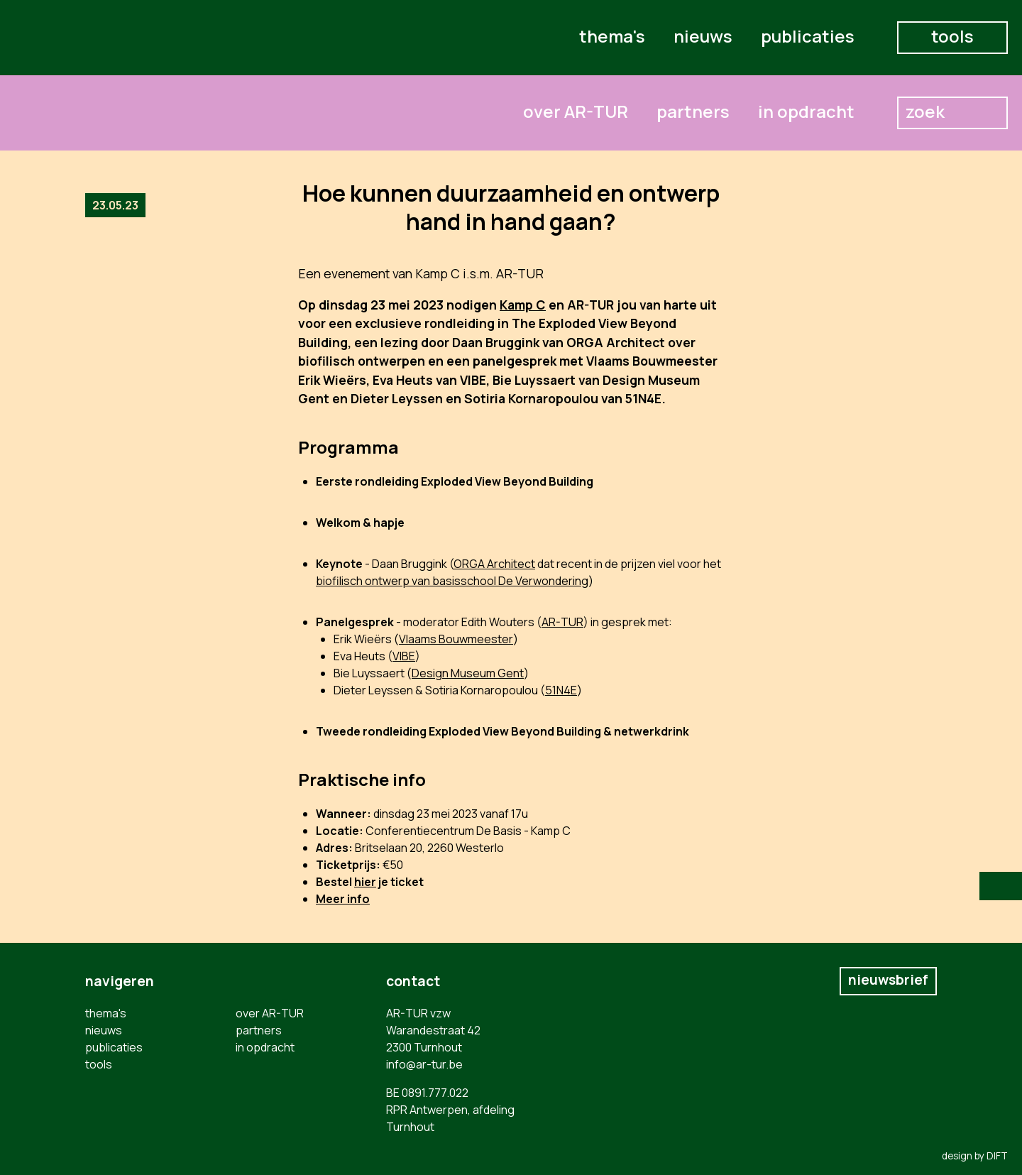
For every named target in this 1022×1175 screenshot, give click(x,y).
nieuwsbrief (888, 980)
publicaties (808, 36)
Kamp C (523, 304)
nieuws (703, 36)
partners (693, 111)
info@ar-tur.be (424, 1064)
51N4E (561, 690)
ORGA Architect (494, 564)
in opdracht (806, 111)
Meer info (343, 899)
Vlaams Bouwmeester (456, 639)
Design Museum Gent (468, 673)
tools (952, 36)
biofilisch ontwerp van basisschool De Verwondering (452, 581)
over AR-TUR (575, 111)
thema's (612, 36)
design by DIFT (975, 1155)
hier (365, 882)
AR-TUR (562, 622)
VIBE (403, 656)
